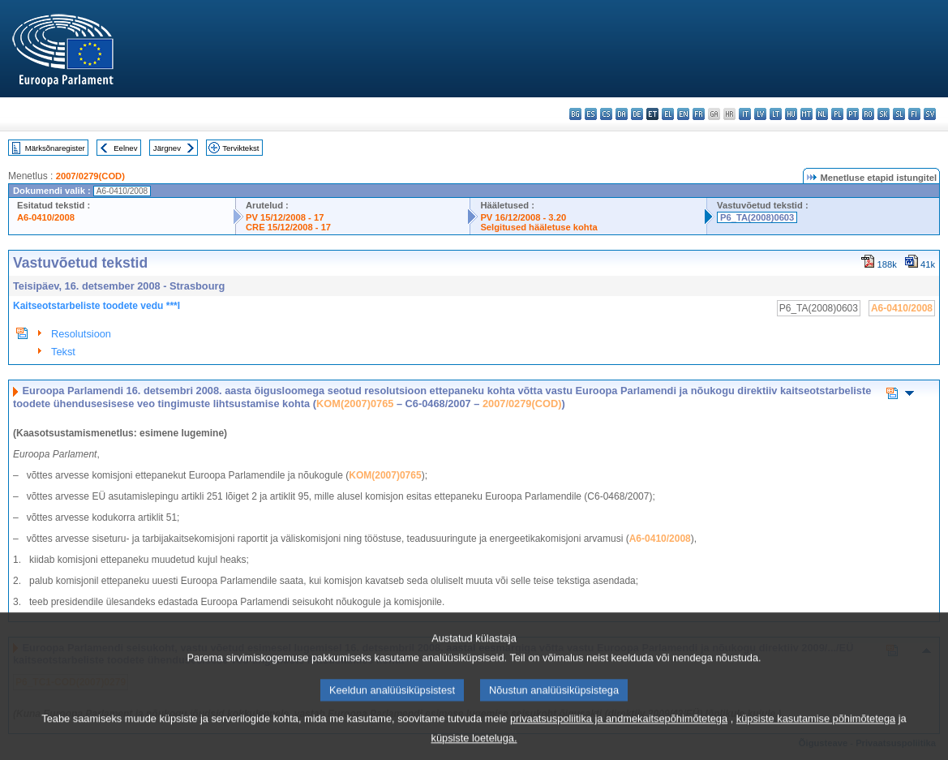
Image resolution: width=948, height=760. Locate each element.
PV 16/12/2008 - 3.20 (523, 217)
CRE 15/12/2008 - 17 (288, 227)
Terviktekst (240, 148)
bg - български (575, 114)
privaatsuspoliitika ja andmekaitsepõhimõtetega (618, 731)
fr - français (699, 114)
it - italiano (745, 114)
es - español (591, 114)
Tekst (63, 352)
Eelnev (125, 148)
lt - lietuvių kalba (776, 114)
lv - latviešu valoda (760, 114)
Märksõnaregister (55, 148)
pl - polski (837, 114)
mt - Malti (806, 114)
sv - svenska (930, 114)
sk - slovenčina (883, 114)
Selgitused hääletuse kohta (538, 227)
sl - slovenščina (899, 114)
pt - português (853, 114)
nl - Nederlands (822, 114)
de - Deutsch (637, 114)
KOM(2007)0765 (354, 403)
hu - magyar (791, 114)
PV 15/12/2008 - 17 (285, 217)
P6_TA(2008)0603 (757, 217)
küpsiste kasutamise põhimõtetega (815, 731)
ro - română (868, 114)
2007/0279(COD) (90, 176)
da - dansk (622, 114)
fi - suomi (914, 114)
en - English (683, 114)
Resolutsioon (81, 334)
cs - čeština (606, 114)
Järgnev (167, 148)
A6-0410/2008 (46, 217)
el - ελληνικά (668, 114)
